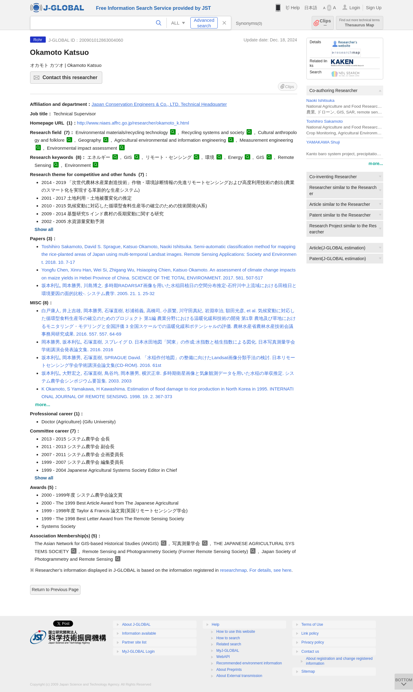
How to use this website (235, 631)
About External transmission (239, 676)
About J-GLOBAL (136, 624)
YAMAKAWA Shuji (323, 142)
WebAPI (223, 657)
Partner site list (134, 642)
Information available (139, 633)
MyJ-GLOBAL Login (138, 651)
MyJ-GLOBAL (227, 650)
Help (295, 7)
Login (354, 7)
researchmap (233, 570)
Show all (44, 229)
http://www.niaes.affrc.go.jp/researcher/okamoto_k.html (133, 122)
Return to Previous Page (55, 589)
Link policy (310, 633)
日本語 (310, 7)
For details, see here (270, 570)
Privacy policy (313, 642)
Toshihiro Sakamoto (324, 121)
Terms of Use (312, 624)
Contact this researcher (72, 79)
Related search (228, 644)
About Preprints (229, 669)
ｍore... (375, 163)
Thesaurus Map (359, 22)
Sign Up (374, 7)
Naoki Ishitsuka (320, 100)
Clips (325, 23)
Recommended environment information (249, 663)
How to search (228, 638)
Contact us (310, 651)
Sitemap (308, 671)
